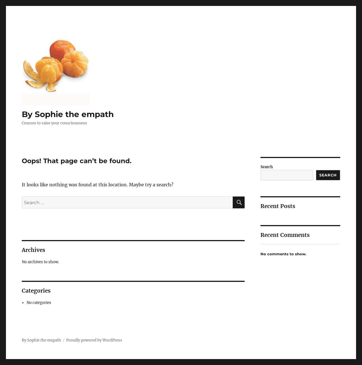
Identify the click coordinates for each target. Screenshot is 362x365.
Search (266, 167)
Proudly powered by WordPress (94, 340)
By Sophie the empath (68, 114)
